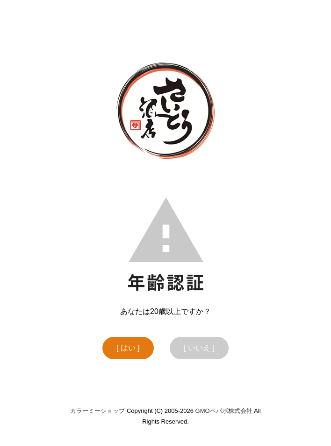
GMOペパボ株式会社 (223, 410)
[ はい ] (128, 348)
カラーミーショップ (97, 410)
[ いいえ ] (199, 348)
